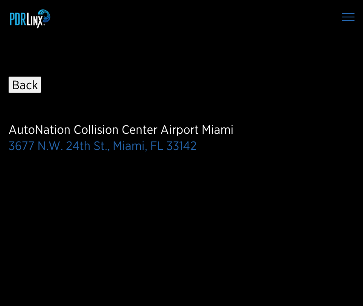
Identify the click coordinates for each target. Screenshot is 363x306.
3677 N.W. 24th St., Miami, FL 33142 (103, 145)
